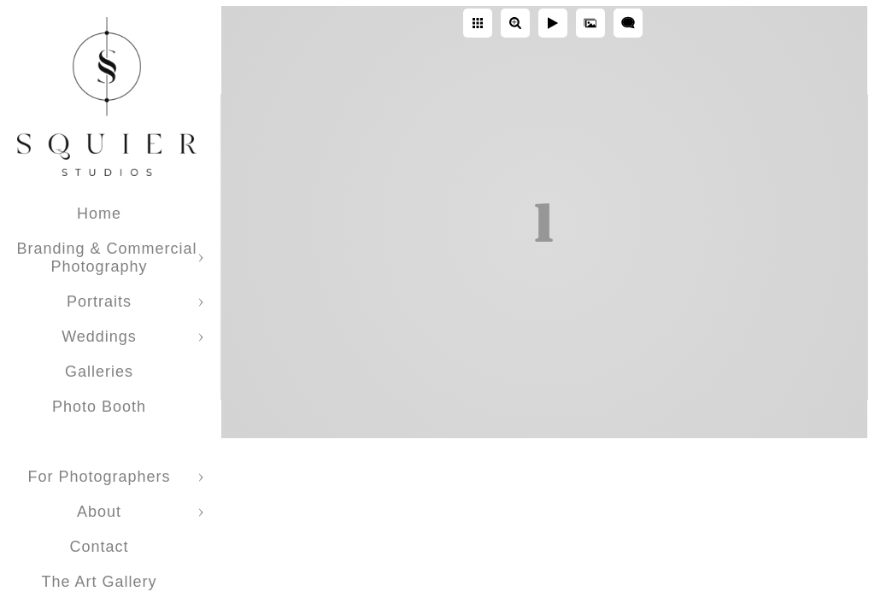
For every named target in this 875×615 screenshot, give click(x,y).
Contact (98, 546)
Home (99, 213)
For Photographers (98, 476)
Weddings (99, 336)
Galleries (99, 371)
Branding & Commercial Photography (106, 257)
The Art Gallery (98, 581)
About (99, 511)
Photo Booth (99, 406)
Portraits (99, 301)
